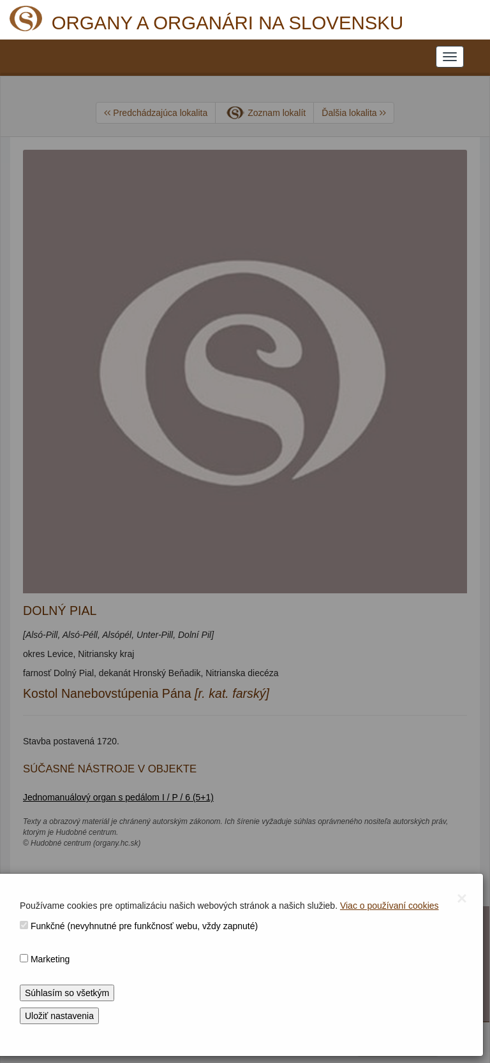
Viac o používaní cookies (389, 905)
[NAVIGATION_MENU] (450, 57)
